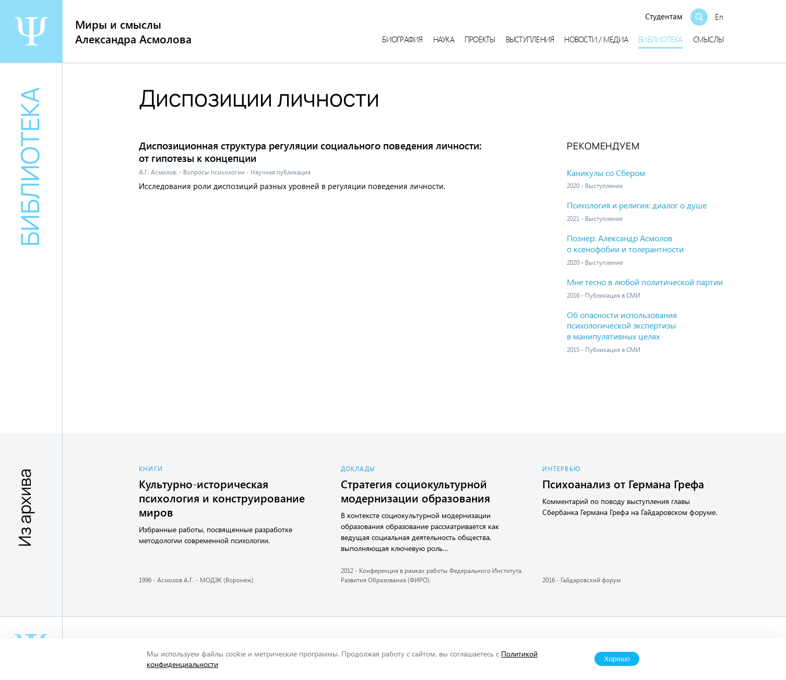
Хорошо (617, 659)
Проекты (480, 39)
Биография (402, 39)
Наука (443, 39)
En (719, 16)
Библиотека (660, 39)
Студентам (664, 16)
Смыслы (708, 39)
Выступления (530, 39)
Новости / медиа (596, 39)
